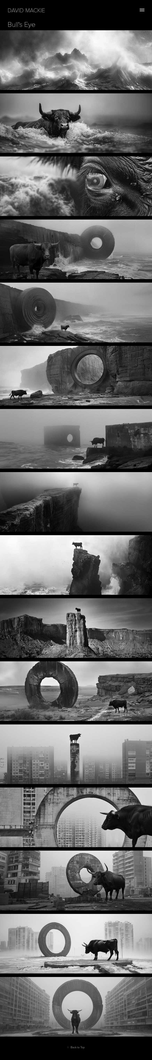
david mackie (26, 10)
